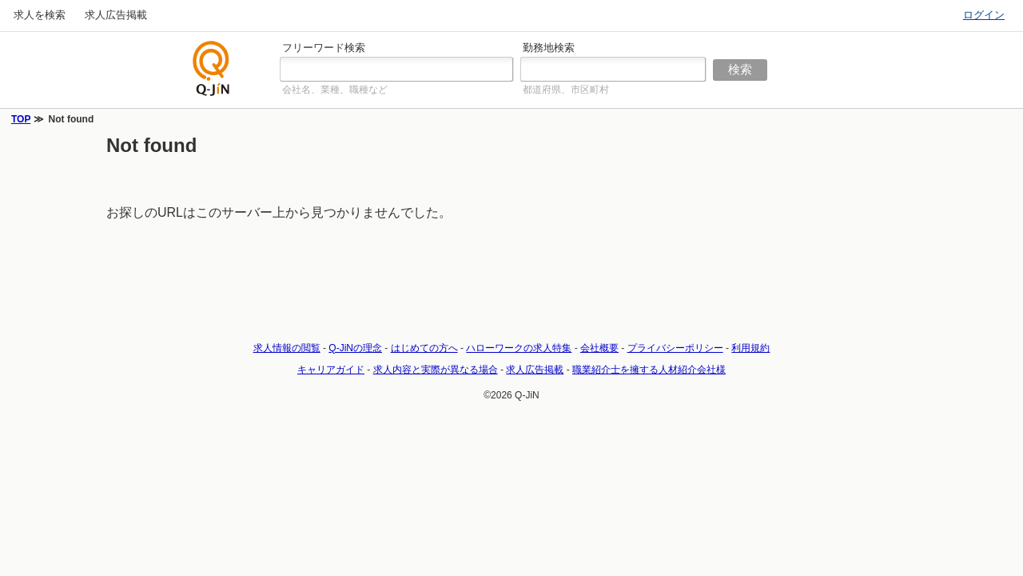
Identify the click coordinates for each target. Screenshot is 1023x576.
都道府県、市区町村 (566, 89)
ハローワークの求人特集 (518, 348)
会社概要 (599, 348)
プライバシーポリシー (675, 348)
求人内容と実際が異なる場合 (435, 369)
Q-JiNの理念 (355, 348)
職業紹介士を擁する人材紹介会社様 (649, 369)
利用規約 (750, 348)
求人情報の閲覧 (286, 348)
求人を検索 (40, 15)
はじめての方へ (424, 348)
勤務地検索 (549, 48)
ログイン (984, 15)
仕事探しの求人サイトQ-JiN (212, 68)
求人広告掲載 (116, 15)
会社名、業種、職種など (335, 89)
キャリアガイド (330, 369)
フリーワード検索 (323, 48)
